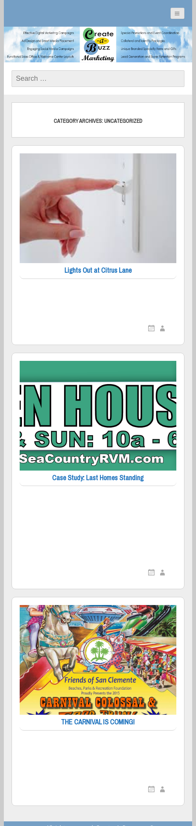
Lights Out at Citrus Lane (98, 270)
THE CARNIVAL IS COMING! (98, 722)
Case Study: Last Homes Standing (98, 478)
